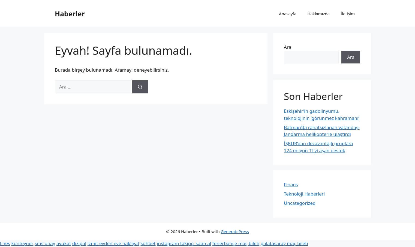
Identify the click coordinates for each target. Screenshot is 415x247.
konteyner (22, 243)
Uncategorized (300, 203)
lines (5, 243)
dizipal (79, 243)
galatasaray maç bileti (284, 243)
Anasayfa (287, 13)
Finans (291, 184)
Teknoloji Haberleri (304, 194)
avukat (63, 243)
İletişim (348, 13)
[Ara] (140, 86)
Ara (287, 47)
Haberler (70, 13)
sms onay (45, 243)
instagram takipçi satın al (184, 243)
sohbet (147, 243)
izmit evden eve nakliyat (113, 243)
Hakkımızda (318, 13)
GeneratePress (235, 231)
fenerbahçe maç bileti (236, 243)
